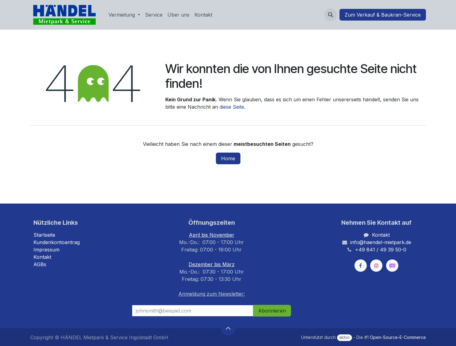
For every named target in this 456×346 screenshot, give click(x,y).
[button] (330, 14)
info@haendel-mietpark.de (380, 242)
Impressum (46, 250)
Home (228, 158)
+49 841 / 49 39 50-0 (380, 250)
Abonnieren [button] (272, 311)
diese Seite (232, 107)
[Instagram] (376, 265)
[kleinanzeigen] (392, 265)
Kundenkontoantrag (56, 242)
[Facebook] (360, 265)
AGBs (39, 264)
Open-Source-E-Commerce (398, 337)
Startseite (44, 235)
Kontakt (42, 257)
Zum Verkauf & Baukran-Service (383, 15)
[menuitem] (124, 15)
